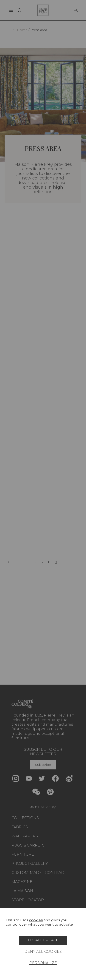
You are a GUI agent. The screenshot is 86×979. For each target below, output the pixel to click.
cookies (36, 920)
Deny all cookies (43, 951)
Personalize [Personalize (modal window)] (43, 963)
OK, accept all (43, 940)
